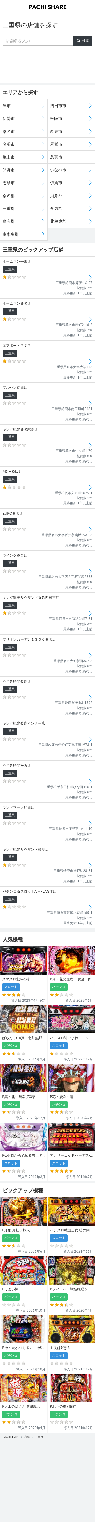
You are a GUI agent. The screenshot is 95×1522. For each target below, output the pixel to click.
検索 (83, 40)
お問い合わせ (59, 1489)
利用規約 (10, 1499)
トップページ (14, 1489)
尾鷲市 (56, 144)
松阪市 (56, 118)
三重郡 (9, 208)
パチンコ (10, 1467)
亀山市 (9, 156)
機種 (7, 1456)
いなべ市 (58, 169)
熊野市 (9, 169)
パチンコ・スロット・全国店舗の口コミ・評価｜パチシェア (48, 7)
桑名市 (9, 131)
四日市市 (58, 105)
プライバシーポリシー (66, 1499)
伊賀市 (56, 182)
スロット (56, 1467)
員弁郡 (56, 195)
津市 (7, 105)
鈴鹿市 (56, 131)
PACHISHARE (11, 1436)
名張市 (9, 144)
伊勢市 (9, 118)
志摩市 (9, 182)
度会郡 (9, 221)
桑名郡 (9, 195)
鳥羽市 (56, 156)
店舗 (27, 1436)
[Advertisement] (47, 64)
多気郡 (56, 208)
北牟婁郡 (58, 221)
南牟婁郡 (11, 234)
